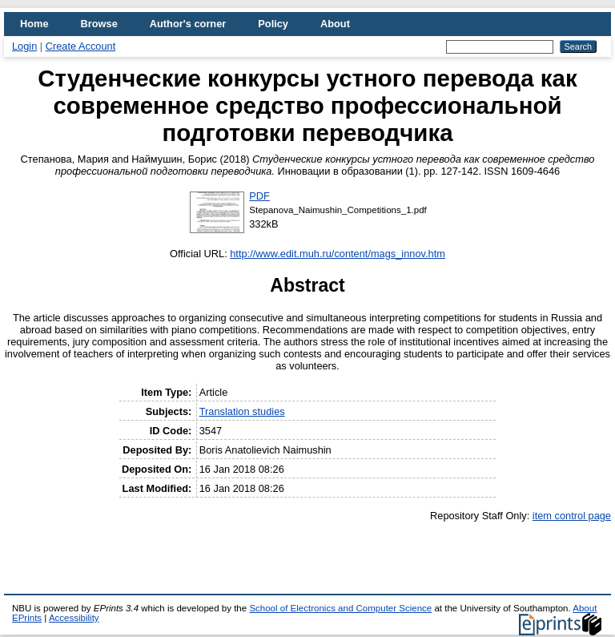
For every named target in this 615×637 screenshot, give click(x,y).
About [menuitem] (335, 24)
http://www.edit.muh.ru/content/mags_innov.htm (337, 254)
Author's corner (188, 24)
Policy (273, 24)
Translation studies (242, 411)
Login (24, 46)
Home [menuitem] (34, 24)
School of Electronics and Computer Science (340, 608)
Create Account (81, 46)
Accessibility (74, 618)
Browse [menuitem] (99, 24)
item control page (572, 516)
